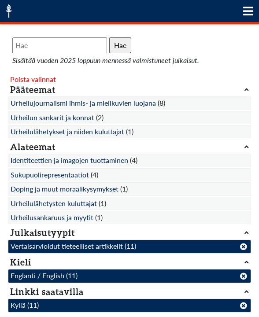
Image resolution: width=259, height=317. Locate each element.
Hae (120, 45)
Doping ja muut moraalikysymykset (64, 188)
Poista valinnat (33, 79)
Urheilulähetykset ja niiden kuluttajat (67, 131)
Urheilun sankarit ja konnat (52, 117)
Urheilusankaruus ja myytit (52, 217)
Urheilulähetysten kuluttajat (54, 203)
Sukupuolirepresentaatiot (50, 174)
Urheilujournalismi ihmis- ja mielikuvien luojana (83, 103)
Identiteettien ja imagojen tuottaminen (69, 160)
